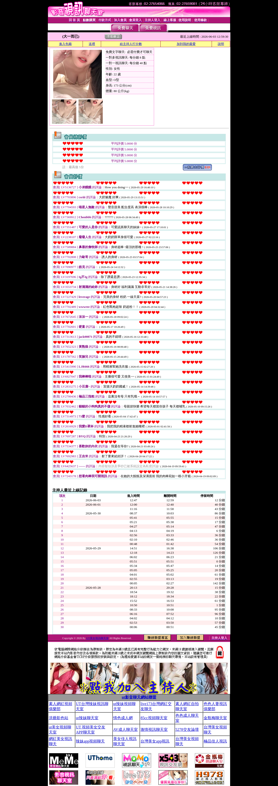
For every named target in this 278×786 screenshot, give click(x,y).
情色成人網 (123, 718)
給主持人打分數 (131, 44)
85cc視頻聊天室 (153, 718)
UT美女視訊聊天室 (97, 638)
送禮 (92, 44)
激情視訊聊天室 (154, 729)
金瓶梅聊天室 (215, 718)
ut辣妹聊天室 (87, 718)
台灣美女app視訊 (154, 741)
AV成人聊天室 (125, 729)
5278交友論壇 (187, 729)
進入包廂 (65, 44)
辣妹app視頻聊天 (90, 741)
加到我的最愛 (186, 44)
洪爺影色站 (58, 718)
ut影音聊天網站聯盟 (139, 697)
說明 (221, 44)
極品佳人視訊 (215, 741)
